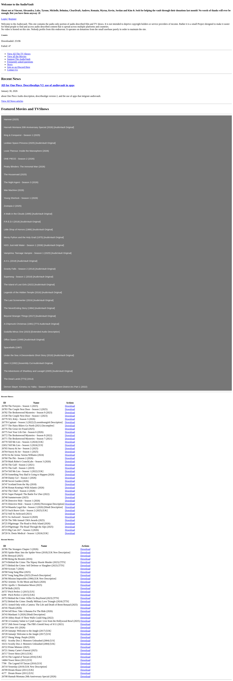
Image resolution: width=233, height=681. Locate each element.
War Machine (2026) (14, 190)
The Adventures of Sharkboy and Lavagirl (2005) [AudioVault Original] (38, 371)
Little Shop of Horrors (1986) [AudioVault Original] (28, 229)
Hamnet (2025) (11, 119)
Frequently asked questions (20, 62)
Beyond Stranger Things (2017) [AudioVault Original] (30, 316)
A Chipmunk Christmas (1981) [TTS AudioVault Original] (31, 324)
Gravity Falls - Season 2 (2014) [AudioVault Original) (30, 269)
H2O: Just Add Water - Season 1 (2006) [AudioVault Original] (34, 245)
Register (12, 19)
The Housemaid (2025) (15, 174)
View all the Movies (16, 56)
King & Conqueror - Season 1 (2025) (22, 135)
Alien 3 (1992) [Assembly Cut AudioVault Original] (28, 363)
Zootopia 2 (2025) (12, 206)
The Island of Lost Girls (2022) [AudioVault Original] (29, 284)
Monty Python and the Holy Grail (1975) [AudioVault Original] (34, 237)
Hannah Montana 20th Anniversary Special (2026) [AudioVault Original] (39, 127)
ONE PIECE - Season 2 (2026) (19, 158)
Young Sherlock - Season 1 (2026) (21, 198)
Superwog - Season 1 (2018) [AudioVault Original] (28, 276)
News (9, 64)
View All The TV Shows (18, 54)
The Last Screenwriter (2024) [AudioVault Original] (28, 300)
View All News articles (12, 101)
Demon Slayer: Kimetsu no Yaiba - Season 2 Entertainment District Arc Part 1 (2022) (45, 386)
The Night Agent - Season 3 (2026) (21, 182)
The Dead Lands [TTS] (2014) (18, 379)
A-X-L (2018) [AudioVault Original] (20, 261)
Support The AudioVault (18, 59)
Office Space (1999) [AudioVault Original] (24, 339)
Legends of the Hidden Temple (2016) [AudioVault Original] (33, 292)
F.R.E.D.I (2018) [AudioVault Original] (22, 221)
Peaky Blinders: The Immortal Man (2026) (24, 166)
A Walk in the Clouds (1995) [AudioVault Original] (28, 213)
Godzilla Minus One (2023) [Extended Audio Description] (32, 331)
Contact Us (12, 70)
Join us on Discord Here (18, 67)
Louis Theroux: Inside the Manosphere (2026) (26, 151)
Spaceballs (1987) (13, 347)
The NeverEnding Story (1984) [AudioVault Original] (29, 308)
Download (70, 406)
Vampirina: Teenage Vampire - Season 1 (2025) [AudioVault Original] (37, 253)
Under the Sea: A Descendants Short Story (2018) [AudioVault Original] (39, 355)
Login (4, 19)
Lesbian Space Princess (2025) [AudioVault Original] (30, 143)
